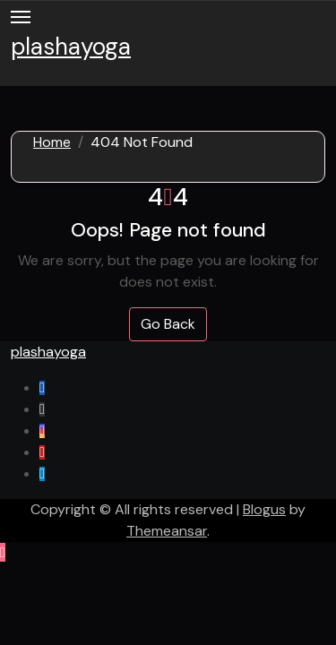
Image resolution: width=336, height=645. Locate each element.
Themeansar (166, 530)
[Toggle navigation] (20, 17)
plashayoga (71, 46)
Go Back (168, 323)
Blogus (264, 509)
